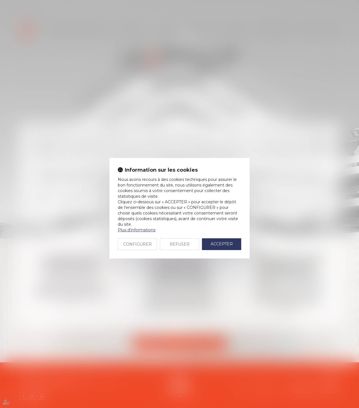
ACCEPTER (222, 243)
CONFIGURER (137, 244)
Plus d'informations (136, 229)
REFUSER (180, 244)
